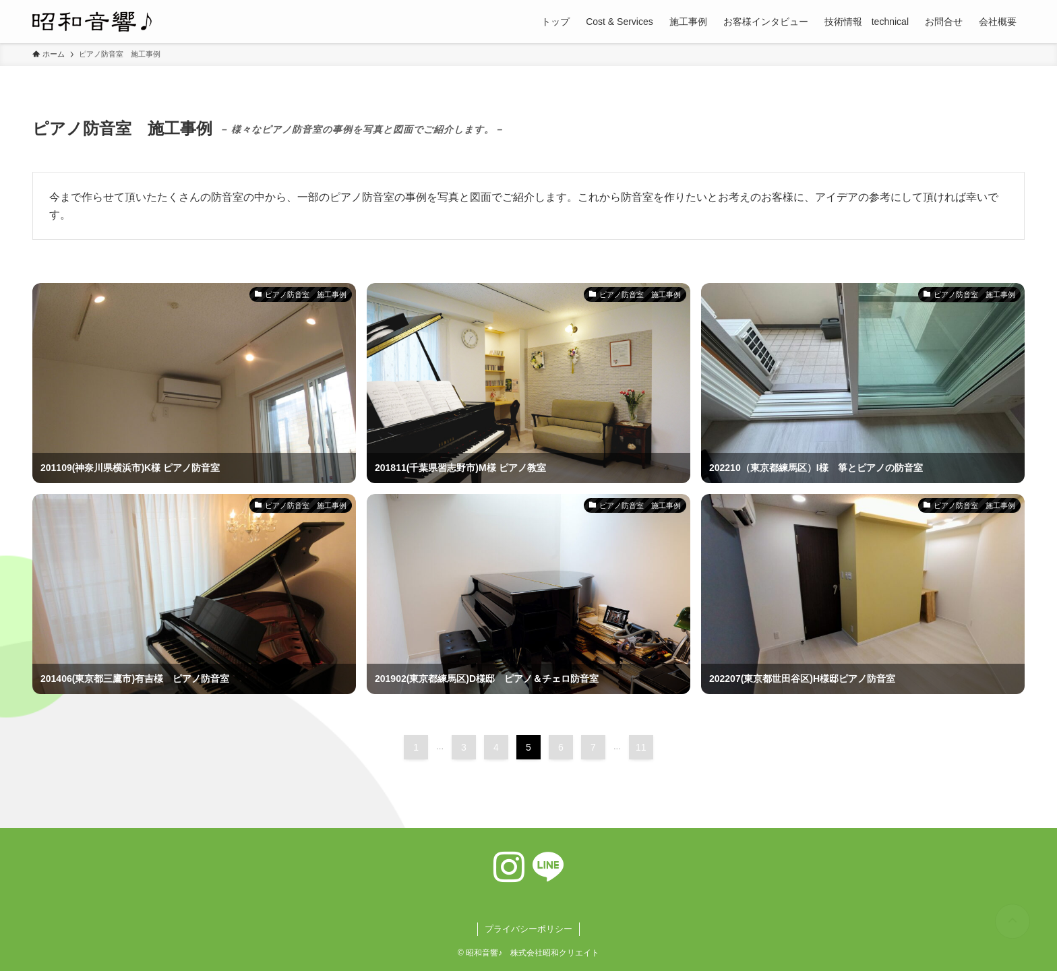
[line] (548, 867)
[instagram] (508, 867)
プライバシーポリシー (528, 929)
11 (641, 747)
